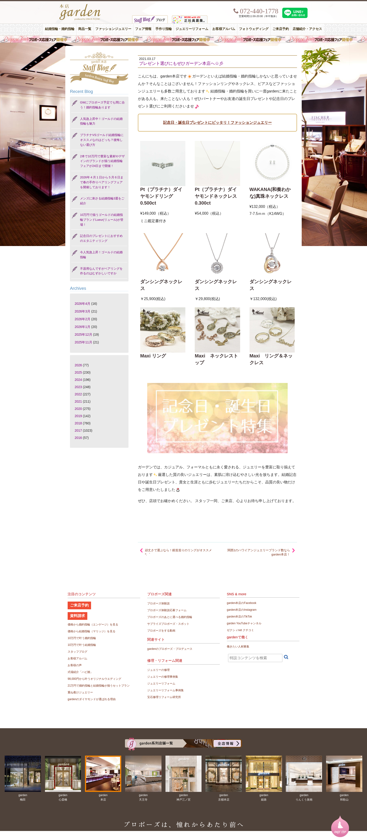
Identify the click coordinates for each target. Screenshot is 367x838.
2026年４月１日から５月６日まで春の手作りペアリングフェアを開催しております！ (101, 182)
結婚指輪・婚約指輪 (59, 29)
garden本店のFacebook (241, 603)
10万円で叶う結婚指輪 (82, 645)
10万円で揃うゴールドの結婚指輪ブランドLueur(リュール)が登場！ (101, 219)
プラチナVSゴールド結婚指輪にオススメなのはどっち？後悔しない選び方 (102, 140)
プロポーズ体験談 (158, 603)
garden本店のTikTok (239, 616)
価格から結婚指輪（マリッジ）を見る (91, 631)
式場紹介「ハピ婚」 (80, 672)
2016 (78, 438)
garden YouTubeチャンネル (244, 623)
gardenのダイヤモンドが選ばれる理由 (92, 699)
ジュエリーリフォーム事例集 (165, 690)
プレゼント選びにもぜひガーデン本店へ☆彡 (181, 63)
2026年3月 (82, 311)
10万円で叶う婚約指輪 (82, 638)
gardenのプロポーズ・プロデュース (169, 649)
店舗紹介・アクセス (307, 29)
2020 (78, 409)
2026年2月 (82, 319)
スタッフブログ (77, 651)
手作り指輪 (163, 29)
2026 (78, 365)
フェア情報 (143, 29)
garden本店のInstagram (242, 609)
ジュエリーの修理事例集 (162, 676)
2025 (78, 372)
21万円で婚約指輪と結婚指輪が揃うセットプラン (99, 685)
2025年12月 (83, 334)
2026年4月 (82, 303)
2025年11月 (83, 342)
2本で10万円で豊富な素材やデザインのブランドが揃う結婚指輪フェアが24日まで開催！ (102, 161)
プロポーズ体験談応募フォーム (167, 610)
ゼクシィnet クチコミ (240, 630)
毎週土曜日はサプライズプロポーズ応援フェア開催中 (183, 39)
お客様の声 (75, 665)
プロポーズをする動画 (161, 630)
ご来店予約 (280, 29)
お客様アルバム (223, 29)
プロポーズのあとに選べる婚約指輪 (169, 617)
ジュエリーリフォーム (192, 29)
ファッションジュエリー (113, 29)
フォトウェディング (253, 29)
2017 (78, 430)
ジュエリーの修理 (158, 670)
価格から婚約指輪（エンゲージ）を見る (93, 624)
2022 (78, 394)
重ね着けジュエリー (80, 692)
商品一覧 (84, 29)
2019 (78, 416)
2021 (78, 401)
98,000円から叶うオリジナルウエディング (94, 678)
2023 (78, 387)
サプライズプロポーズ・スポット (168, 623)
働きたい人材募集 (238, 646)
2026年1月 (82, 327)
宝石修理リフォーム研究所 (164, 697)
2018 (78, 423)
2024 (78, 380)
